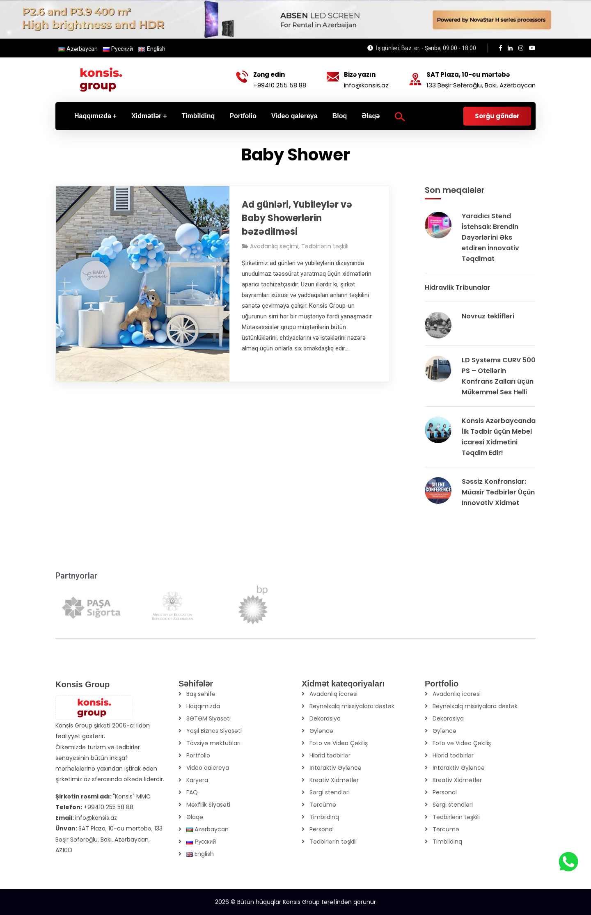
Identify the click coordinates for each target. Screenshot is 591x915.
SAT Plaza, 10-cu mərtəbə (468, 75)
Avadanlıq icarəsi (333, 694)
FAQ (192, 792)
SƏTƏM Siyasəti (208, 718)
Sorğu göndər (497, 116)
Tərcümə (322, 805)
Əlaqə (194, 817)
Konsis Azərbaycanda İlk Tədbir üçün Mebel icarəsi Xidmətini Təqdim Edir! (499, 437)
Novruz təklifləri (488, 316)
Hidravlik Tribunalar (457, 287)
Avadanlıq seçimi (274, 246)
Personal (321, 829)
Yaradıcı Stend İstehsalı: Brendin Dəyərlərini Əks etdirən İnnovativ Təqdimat (490, 237)
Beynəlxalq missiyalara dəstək (351, 706)
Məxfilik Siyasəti (208, 805)
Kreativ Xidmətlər (334, 780)
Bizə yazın (360, 75)
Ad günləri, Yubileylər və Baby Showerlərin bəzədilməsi (297, 218)
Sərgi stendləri (329, 792)
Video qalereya (207, 768)
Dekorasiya (325, 718)
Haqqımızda (203, 706)
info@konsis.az (366, 85)
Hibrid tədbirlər (329, 755)
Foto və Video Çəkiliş (338, 743)
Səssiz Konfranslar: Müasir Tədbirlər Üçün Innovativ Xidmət (498, 492)
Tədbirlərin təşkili (324, 246)
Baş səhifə (200, 694)
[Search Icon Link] (400, 116)
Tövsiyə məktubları (213, 743)
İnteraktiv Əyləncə (335, 768)
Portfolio (198, 755)
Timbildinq (324, 817)
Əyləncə (321, 731)
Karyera (197, 780)
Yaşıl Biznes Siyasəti (214, 731)
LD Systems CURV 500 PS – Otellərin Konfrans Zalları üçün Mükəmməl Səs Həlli (499, 376)
